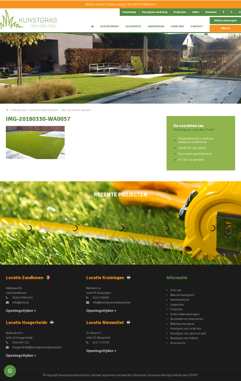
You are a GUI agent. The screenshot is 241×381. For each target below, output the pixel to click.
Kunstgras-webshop (155, 12)
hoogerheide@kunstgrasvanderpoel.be (34, 347)
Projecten (180, 12)
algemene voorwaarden (117, 375)
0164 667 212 (17, 342)
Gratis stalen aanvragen (185, 313)
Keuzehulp (129, 12)
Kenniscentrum (179, 299)
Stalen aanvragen (225, 20)
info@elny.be (17, 302)
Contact (196, 26)
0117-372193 (97, 342)
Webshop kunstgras (182, 323)
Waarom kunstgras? (182, 295)
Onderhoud (156, 26)
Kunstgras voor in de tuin (185, 327)
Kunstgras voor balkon (184, 337)
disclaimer (140, 375)
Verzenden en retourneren (186, 318)
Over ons (177, 26)
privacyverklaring (160, 375)
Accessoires (178, 342)
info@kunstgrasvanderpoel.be (108, 302)
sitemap (96, 375)
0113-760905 (97, 297)
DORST (193, 375)
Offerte (225, 28)
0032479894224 (144, 4)
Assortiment (109, 26)
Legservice (133, 26)
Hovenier (211, 12)
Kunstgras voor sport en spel (188, 332)
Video (195, 12)
